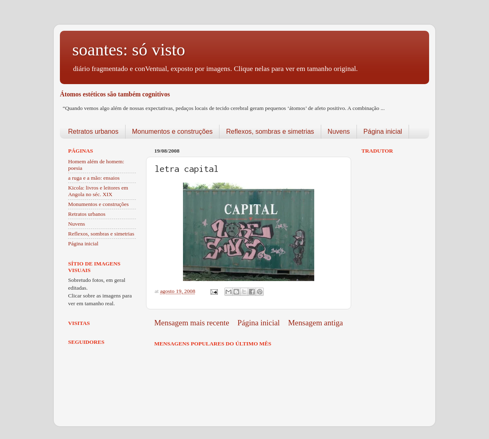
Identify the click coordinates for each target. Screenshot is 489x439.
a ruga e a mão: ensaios (94, 178)
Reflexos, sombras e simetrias (270, 131)
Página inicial (382, 131)
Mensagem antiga (315, 322)
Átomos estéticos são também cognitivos (115, 94)
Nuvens (339, 131)
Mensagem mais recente (191, 322)
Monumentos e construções (172, 131)
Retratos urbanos (93, 131)
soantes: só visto (128, 49)
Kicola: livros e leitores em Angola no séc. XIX (98, 191)
